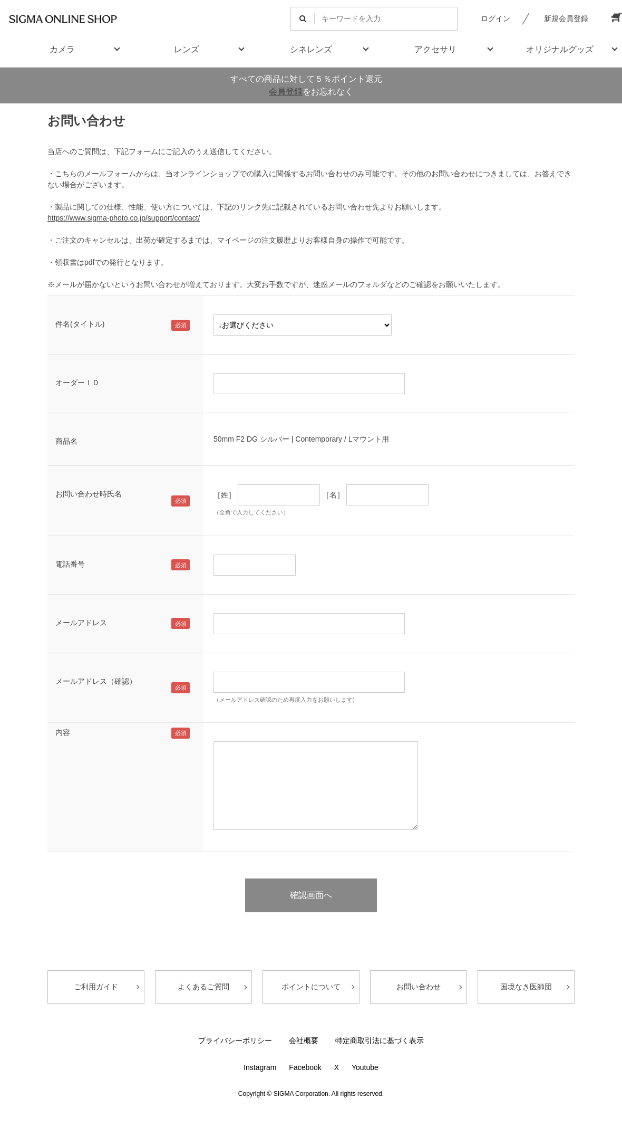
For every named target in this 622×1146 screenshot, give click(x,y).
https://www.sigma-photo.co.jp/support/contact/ (123, 218)
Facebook (305, 1067)
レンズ (186, 49)
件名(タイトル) (79, 324)
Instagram (260, 1067)
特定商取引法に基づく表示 (379, 1040)
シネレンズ (311, 49)
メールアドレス (81, 622)
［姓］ (224, 495)
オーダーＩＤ (77, 382)
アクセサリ (435, 49)
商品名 (66, 441)
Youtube (365, 1067)
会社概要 (303, 1040)
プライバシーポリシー (235, 1040)
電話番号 (70, 564)
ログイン (495, 18)
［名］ (333, 495)
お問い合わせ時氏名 (88, 494)
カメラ (62, 49)
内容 (62, 732)
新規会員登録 (566, 18)
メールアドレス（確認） (96, 681)
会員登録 (286, 91)
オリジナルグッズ (560, 49)
